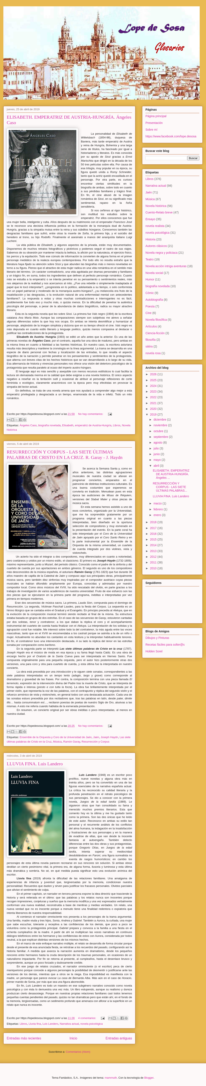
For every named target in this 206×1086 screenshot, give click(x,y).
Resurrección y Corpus (95, 741)
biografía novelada (49, 425)
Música (57, 741)
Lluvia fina (35, 1023)
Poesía (150, 306)
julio (156, 448)
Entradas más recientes (24, 1038)
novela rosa (153, 353)
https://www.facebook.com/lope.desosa (170, 136)
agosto (158, 442)
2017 (153, 528)
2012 (153, 556)
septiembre (161, 436)
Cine (148, 313)
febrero (158, 509)
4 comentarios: (87, 1018)
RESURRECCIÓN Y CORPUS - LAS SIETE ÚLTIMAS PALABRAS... (170, 487)
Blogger (148, 1077)
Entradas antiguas (119, 1038)
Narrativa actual (69, 1023)
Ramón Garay (71, 741)
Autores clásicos (156, 246)
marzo (157, 503)
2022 (153, 397)
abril (156, 465)
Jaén (96, 737)
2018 (153, 522)
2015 (153, 539)
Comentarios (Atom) (78, 1051)
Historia (150, 239)
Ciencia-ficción (155, 333)
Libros (116, 425)
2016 (153, 533)
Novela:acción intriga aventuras (165, 266)
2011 (153, 562)
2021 (153, 403)
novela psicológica (92, 1023)
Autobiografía (154, 299)
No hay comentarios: (91, 414)
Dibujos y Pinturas (157, 638)
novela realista (154, 226)
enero (157, 515)
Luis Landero (50, 1023)
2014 (153, 545)
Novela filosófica (156, 319)
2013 (153, 551)
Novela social (154, 273)
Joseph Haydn (109, 737)
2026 (153, 374)
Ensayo (150, 219)
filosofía (150, 339)
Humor (149, 279)
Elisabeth (67, 425)
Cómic (149, 293)
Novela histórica (155, 206)
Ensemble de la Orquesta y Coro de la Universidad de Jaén (56, 737)
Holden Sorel (153, 651)
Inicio (73, 1038)
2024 (153, 385)
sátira (149, 346)
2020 (153, 408)
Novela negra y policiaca (161, 252)
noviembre (160, 425)
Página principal (155, 116)
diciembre (160, 419)
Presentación (154, 123)
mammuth (111, 1077)
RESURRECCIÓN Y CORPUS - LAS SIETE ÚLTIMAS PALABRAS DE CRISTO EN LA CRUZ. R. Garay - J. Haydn (65, 454)
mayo (157, 459)
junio (156, 454)
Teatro (149, 259)
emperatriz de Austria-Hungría (93, 425)
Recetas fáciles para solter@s (165, 644)
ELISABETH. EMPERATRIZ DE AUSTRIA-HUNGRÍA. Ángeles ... (171, 474)
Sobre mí (151, 129)
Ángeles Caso (28, 425)
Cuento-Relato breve (159, 212)
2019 (153, 414)
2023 (153, 391)
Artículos (151, 326)
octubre (158, 431)
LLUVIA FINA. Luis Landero (35, 763)
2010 (153, 568)
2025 (153, 380)
